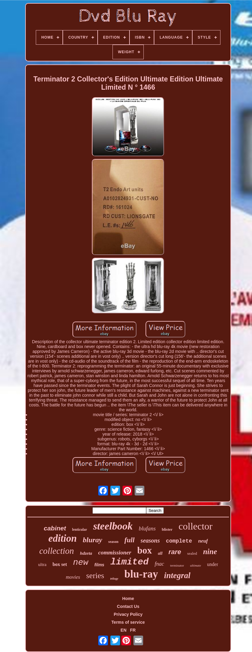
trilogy (114, 578)
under (212, 564)
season (113, 542)
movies (73, 577)
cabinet (55, 528)
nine (210, 551)
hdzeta (86, 553)
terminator (177, 565)
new (80, 562)
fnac (159, 564)
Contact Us (128, 606)
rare (175, 552)
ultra (42, 564)
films (99, 564)
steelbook (113, 526)
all (160, 553)
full (129, 540)
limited (129, 562)
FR (133, 630)
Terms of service (128, 622)
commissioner (114, 552)
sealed (192, 553)
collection (56, 551)
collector (196, 526)
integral (177, 575)
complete (179, 541)
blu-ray (141, 574)
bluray (92, 540)
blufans (147, 528)
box (144, 550)
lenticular (79, 529)
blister (167, 529)
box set (59, 564)
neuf (203, 541)
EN (123, 630)
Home (128, 598)
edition (62, 538)
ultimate (195, 565)
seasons (150, 540)
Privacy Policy (128, 614)
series (95, 575)
